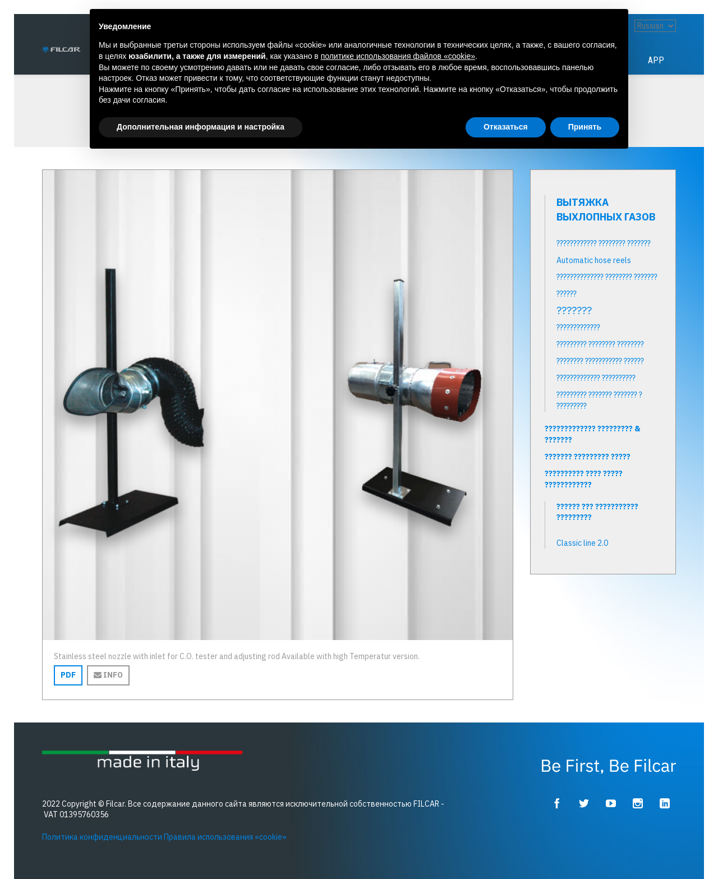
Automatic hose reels (593, 260)
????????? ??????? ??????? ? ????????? (599, 400)
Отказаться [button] (506, 126)
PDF (68, 675)
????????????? (578, 328)
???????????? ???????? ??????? (603, 243)
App (656, 60)
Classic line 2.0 (582, 543)
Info (108, 675)
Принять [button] (584, 126)
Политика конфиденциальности (102, 837)
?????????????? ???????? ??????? (606, 277)
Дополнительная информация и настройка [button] (200, 126)
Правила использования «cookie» (225, 837)
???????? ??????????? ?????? (600, 361)
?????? (566, 294)
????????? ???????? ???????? (600, 344)
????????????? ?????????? (596, 378)
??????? (574, 310)
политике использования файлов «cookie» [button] (398, 56)
